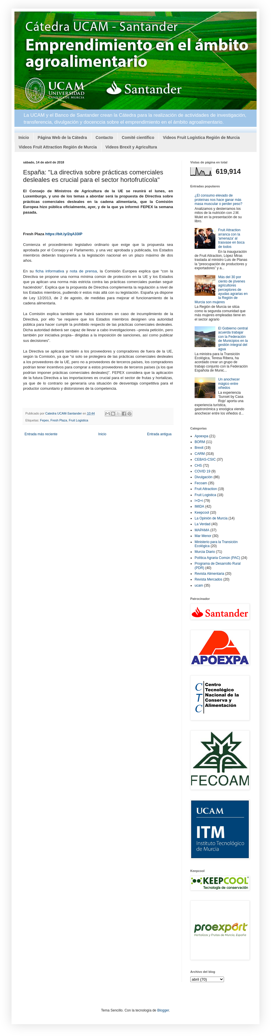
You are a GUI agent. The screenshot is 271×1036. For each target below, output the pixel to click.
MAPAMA (202, 530)
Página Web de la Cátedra (62, 137)
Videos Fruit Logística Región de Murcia (201, 137)
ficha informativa (49, 271)
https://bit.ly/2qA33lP (63, 234)
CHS (198, 466)
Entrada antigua (159, 434)
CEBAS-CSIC (205, 459)
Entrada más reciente (41, 434)
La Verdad (202, 524)
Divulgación (203, 477)
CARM (200, 454)
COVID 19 (202, 471)
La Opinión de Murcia (211, 518)
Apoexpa (201, 436)
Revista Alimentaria (209, 574)
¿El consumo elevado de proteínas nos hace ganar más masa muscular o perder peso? (218, 199)
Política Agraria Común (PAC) (217, 558)
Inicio (23, 137)
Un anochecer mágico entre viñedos (229, 383)
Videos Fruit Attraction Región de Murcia (58, 147)
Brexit (199, 448)
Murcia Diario (205, 552)
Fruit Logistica (78, 420)
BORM (200, 442)
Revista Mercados (208, 579)
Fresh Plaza (58, 420)
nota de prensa (83, 271)
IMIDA (199, 506)
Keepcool (202, 513)
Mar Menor (203, 536)
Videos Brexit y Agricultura (131, 147)
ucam (199, 585)
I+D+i (199, 501)
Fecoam (201, 483)
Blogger (163, 1010)
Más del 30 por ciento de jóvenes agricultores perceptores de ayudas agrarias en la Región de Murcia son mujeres (221, 289)
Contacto (104, 137)
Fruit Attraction (206, 489)
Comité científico (138, 137)
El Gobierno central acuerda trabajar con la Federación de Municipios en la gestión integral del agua (233, 338)
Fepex (44, 420)
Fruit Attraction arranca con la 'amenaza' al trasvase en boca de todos (231, 238)
